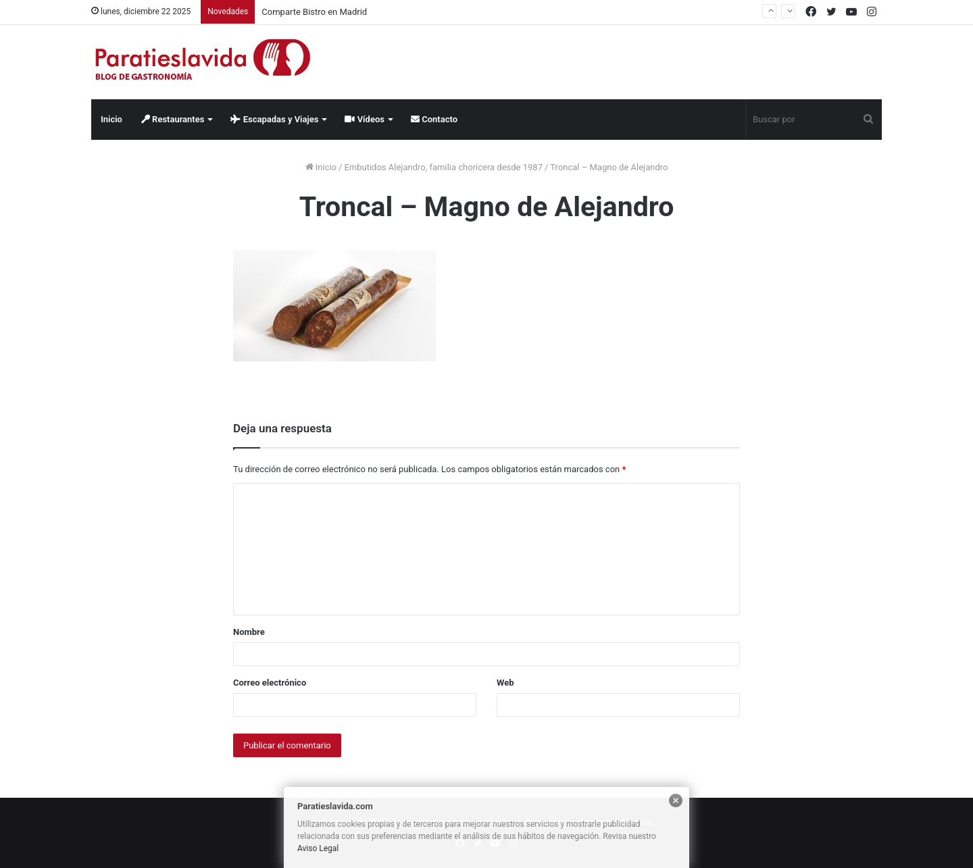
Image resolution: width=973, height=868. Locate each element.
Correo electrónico (269, 683)
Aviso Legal (318, 848)
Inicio (111, 119)
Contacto (434, 119)
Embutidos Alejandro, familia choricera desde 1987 (443, 167)
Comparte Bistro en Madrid (314, 12)
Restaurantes (173, 119)
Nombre (249, 632)
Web (505, 683)
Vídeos (364, 119)
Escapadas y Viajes (274, 119)
